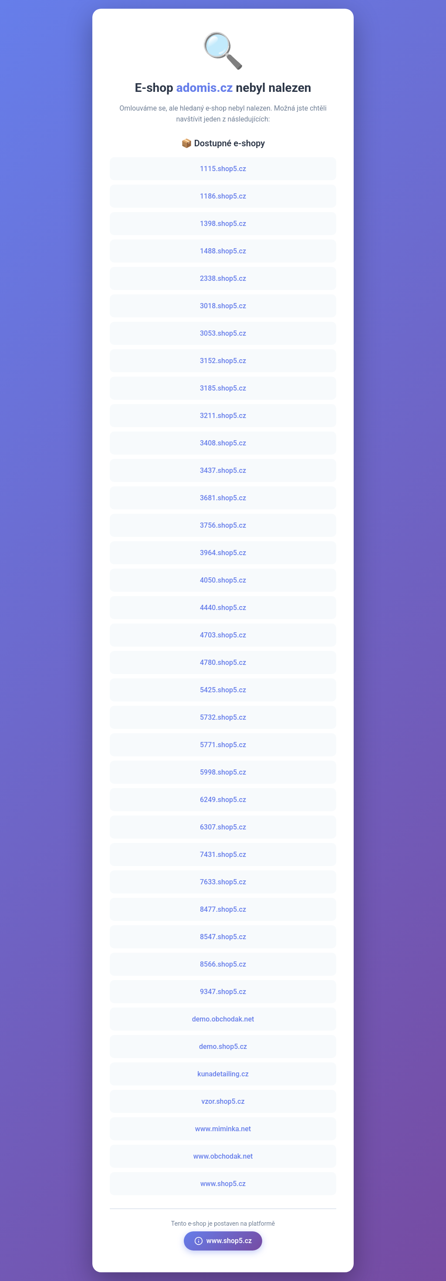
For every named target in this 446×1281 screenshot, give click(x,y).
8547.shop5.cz (223, 937)
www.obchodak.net (223, 1156)
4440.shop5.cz (223, 607)
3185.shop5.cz (223, 388)
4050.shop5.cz (223, 580)
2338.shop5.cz (223, 278)
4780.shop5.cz (223, 662)
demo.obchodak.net (223, 1019)
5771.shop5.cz (223, 745)
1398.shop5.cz (223, 223)
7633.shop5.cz (223, 882)
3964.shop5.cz (223, 553)
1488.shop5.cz (223, 251)
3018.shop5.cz (223, 306)
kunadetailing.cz (222, 1074)
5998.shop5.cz (223, 772)
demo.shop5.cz (223, 1046)
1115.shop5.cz (223, 169)
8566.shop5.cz (223, 964)
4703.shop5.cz (223, 635)
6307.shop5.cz (223, 827)
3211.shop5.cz (223, 415)
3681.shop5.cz (223, 498)
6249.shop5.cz (223, 800)
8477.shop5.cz (223, 909)
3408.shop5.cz (223, 443)
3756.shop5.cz (223, 525)
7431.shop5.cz (223, 854)
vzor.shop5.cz (222, 1101)
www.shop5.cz (223, 1184)
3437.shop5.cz (223, 470)
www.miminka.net (223, 1129)
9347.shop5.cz (223, 992)
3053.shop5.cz (223, 333)
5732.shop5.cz (223, 717)
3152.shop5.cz (223, 361)
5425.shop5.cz (223, 690)
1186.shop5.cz (223, 196)
